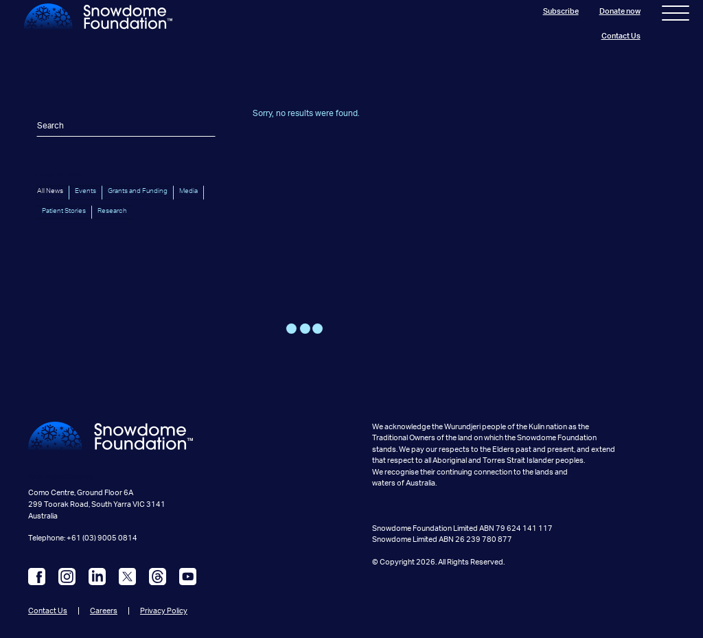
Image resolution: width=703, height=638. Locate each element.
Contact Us (621, 36)
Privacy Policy (163, 611)
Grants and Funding (138, 190)
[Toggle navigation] (675, 16)
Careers (103, 611)
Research (112, 210)
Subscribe (561, 11)
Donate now (620, 11)
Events (85, 190)
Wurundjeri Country (61, 477)
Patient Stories (64, 210)
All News (50, 190)
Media (188, 190)
